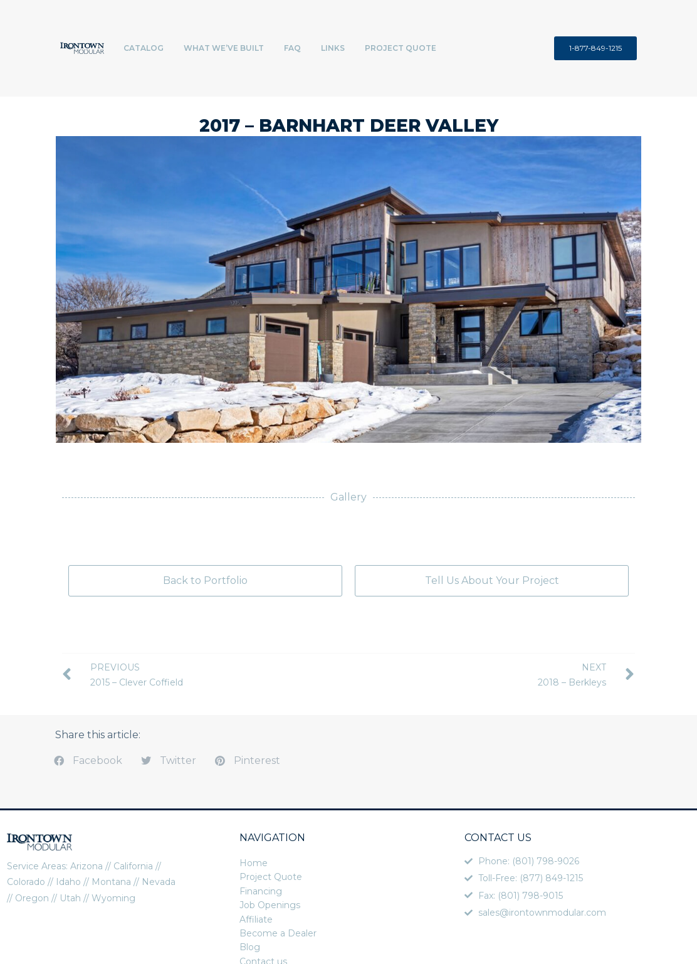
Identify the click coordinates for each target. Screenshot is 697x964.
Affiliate (256, 919)
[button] (88, 760)
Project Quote (400, 48)
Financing (260, 891)
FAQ (292, 48)
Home (253, 863)
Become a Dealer (278, 933)
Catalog (143, 48)
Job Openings (269, 905)
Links (333, 48)
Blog (249, 947)
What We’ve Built (224, 48)
